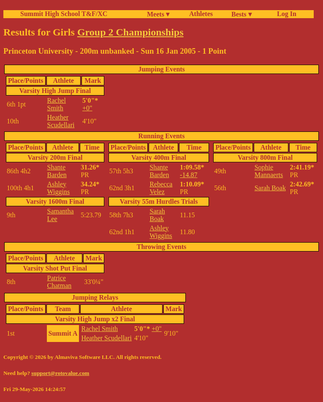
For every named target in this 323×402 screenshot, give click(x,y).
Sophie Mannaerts (269, 171)
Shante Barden (57, 171)
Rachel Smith (56, 104)
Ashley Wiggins (58, 187)
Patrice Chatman (59, 281)
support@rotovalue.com (60, 373)
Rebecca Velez (160, 187)
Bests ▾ (241, 14)
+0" (87, 108)
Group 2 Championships (130, 32)
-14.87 (188, 174)
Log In (285, 13)
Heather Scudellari (61, 121)
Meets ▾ (158, 14)
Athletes (201, 13)
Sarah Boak (157, 215)
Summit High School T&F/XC (63, 13)
